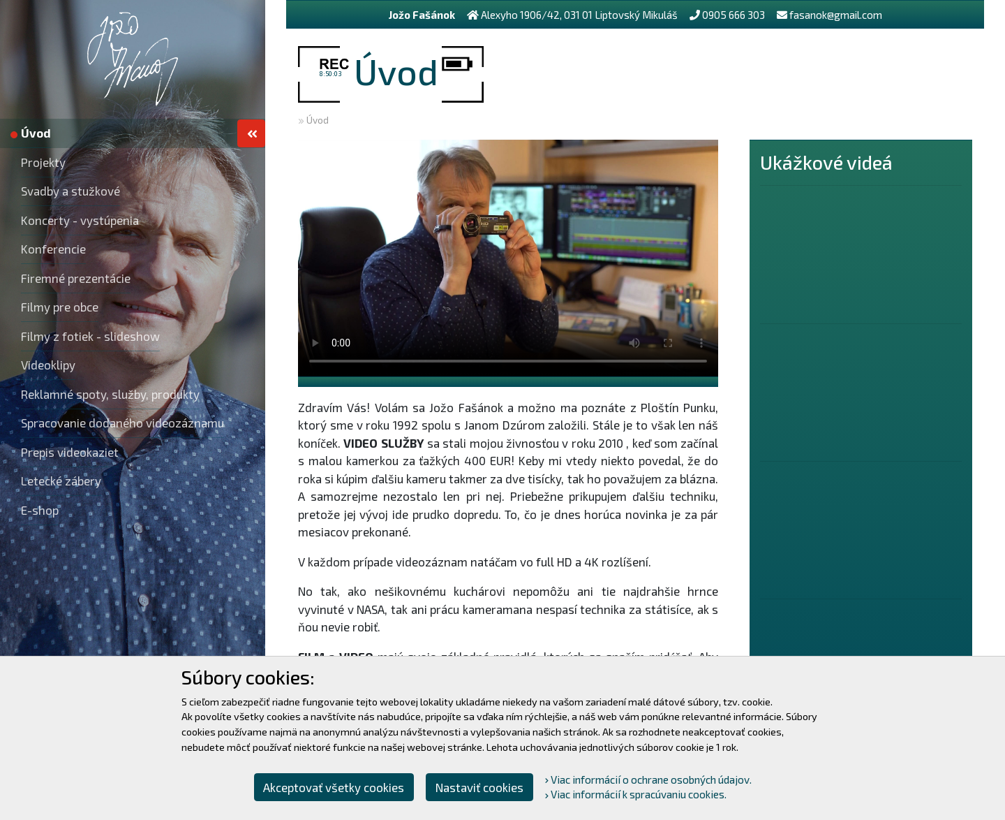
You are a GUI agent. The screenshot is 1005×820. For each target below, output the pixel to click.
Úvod (317, 120)
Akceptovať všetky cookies (333, 787)
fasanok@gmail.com (835, 14)
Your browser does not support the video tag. (508, 258)
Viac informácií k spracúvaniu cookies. (636, 794)
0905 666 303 (733, 14)
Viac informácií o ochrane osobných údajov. (648, 779)
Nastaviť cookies (479, 787)
